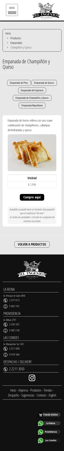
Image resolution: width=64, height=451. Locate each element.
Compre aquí (32, 197)
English (52, 395)
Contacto (41, 395)
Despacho (13, 395)
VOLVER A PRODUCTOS (32, 244)
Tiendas (48, 390)
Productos (15, 38)
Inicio (8, 33)
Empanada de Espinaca (32, 90)
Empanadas (16, 42)
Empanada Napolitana (32, 105)
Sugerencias (27, 395)
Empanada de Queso (44, 82)
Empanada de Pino (19, 82)
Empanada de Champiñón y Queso (32, 98)
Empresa (23, 390)
